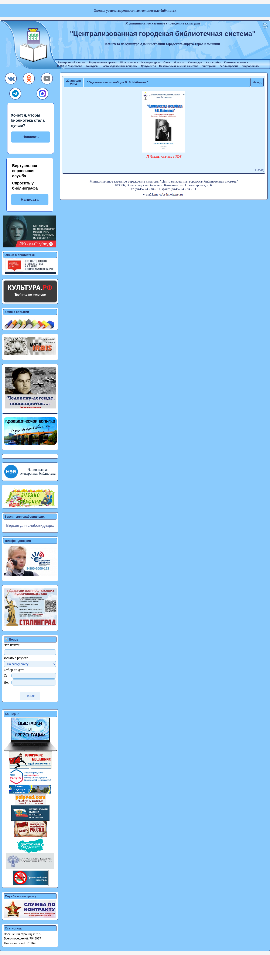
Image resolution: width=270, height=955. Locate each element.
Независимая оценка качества (178, 66)
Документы (148, 66)
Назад (257, 82)
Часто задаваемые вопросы (119, 66)
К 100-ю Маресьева (69, 66)
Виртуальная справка (102, 62)
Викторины (209, 66)
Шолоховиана (129, 62)
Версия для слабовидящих (30, 525)
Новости (179, 62)
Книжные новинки (236, 62)
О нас (166, 62)
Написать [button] (30, 199)
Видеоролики (250, 66)
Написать (31, 137)
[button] (11, 79)
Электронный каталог (72, 62)
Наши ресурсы (150, 62)
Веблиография (228, 66)
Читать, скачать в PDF (165, 156)
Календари (195, 62)
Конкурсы (92, 66)
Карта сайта (213, 62)
